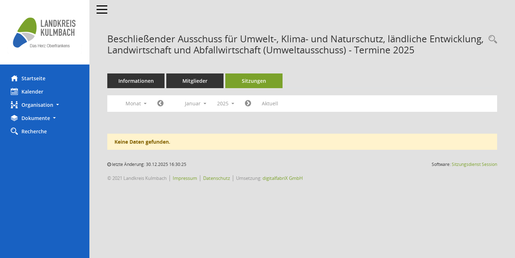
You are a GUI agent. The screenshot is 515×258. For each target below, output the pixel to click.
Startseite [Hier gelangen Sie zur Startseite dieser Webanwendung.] (28, 78)
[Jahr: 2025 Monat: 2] (248, 103)
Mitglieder (194, 80)
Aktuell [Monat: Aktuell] (270, 103)
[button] (44, 104)
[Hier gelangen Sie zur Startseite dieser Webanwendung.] (44, 32)
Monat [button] (136, 103)
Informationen (136, 80)
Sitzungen (254, 80)
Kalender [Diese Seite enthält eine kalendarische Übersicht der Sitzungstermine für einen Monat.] (27, 91)
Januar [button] (195, 103)
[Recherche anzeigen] (491, 40)
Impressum (185, 178)
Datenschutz (216, 178)
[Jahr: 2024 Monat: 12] (160, 103)
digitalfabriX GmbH (283, 178)
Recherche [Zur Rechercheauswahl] (29, 131)
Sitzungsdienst (474, 164)
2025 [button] (225, 103)
